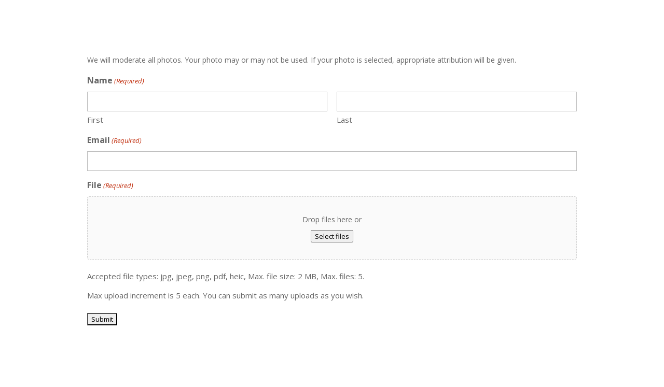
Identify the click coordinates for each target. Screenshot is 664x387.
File (110, 185)
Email (114, 140)
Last (344, 119)
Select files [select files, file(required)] (332, 236)
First (95, 119)
